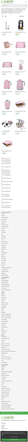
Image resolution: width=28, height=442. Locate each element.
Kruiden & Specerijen (5, 345)
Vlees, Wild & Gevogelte (5, 407)
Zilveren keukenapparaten (6, 205)
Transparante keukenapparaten (7, 199)
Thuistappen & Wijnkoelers (6, 267)
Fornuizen (3, 228)
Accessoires (3, 213)
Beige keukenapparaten (5, 158)
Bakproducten (4, 336)
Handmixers (3, 236)
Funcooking (3, 232)
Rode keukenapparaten (5, 196)
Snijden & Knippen (4, 302)
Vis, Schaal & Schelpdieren (6, 405)
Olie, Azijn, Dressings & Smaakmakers (8, 351)
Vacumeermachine (4, 271)
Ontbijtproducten (4, 353)
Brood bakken (4, 377)
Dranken (3, 342)
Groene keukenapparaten (6, 174)
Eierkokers (3, 223)
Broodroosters (4, 219)
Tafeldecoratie (4, 330)
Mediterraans (3, 347)
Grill (2, 234)
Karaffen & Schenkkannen (6, 315)
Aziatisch (3, 368)
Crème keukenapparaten (5, 166)
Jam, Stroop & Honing (5, 343)
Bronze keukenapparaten (6, 161)
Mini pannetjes (4, 319)
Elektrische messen (4, 224)
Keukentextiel (3, 297)
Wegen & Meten (4, 304)
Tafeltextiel (3, 332)
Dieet (2, 384)
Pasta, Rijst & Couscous (5, 356)
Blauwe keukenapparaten (6, 160)
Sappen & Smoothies (5, 395)
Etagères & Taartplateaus (6, 314)
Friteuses (3, 230)
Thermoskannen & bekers (6, 289)
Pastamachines (4, 252)
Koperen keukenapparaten (6, 178)
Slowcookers (3, 258)
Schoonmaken (4, 288)
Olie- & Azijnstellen (4, 321)
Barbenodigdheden (4, 280)
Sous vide (3, 262)
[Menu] (25, 2)
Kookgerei (3, 299)
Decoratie (3, 340)
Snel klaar (3, 397)
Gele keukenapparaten (5, 170)
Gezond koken (4, 386)
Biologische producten (5, 338)
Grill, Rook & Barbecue (5, 388)
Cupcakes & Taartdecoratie (6, 381)
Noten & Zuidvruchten (5, 349)
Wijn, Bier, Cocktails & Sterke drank (7, 408)
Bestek (2, 310)
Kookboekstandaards (5, 284)
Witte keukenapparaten (5, 202)
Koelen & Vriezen (4, 243)
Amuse (2, 308)
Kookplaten (3, 247)
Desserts (3, 382)
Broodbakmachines (5, 217)
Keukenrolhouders (4, 282)
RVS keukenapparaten (5, 194)
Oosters (2, 355)
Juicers (2, 239)
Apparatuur (3, 366)
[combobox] (14, 5)
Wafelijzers (3, 273)
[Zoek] (25, 5)
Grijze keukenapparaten (5, 173)
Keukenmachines (4, 241)
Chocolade (3, 379)
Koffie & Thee (4, 245)
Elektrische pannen (4, 226)
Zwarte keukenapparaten (6, 207)
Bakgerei (3, 293)
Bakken (2, 369)
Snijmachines (3, 260)
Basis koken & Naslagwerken (6, 371)
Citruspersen (3, 221)
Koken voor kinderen (5, 394)
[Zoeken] (12, 5)
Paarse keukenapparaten (6, 191)
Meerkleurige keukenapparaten (7, 181)
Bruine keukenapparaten (5, 163)
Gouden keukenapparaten (6, 171)
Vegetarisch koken (4, 403)
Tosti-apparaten (4, 269)
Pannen (2, 301)
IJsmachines (3, 237)
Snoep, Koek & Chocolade (6, 358)
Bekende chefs (4, 373)
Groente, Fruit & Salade (5, 390)
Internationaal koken (5, 392)
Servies (2, 328)
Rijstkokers (3, 256)
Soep (2, 360)
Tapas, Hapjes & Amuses (6, 401)
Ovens (2, 250)
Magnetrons (3, 249)
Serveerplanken (4, 327)
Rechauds (3, 254)
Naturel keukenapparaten (6, 184)
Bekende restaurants (5, 375)
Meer (2, 14)
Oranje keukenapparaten (6, 187)
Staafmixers (3, 263)
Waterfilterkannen (4, 275)
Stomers (3, 265)
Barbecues (3, 295)
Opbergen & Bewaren (5, 286)
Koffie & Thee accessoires (6, 317)
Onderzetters (3, 323)
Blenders (3, 215)
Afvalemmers (3, 278)
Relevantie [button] (21, 16)
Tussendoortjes (4, 362)
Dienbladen (3, 312)
